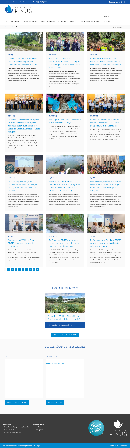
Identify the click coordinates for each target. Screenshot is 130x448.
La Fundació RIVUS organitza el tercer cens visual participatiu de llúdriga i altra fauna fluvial (64, 243)
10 (37, 269)
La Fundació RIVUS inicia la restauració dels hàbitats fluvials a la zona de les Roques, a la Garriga (106, 61)
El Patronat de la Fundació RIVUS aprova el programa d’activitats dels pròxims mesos (105, 243)
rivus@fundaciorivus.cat (23, 2)
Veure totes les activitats (65, 335)
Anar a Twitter (55, 402)
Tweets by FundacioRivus (55, 363)
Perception (123, 446)
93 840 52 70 (41, 2)
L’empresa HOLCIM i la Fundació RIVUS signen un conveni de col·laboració (23, 243)
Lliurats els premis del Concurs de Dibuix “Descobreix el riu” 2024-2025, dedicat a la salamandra (106, 122)
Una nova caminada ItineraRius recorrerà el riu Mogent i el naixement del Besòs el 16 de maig (23, 61)
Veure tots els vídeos (17, 402)
